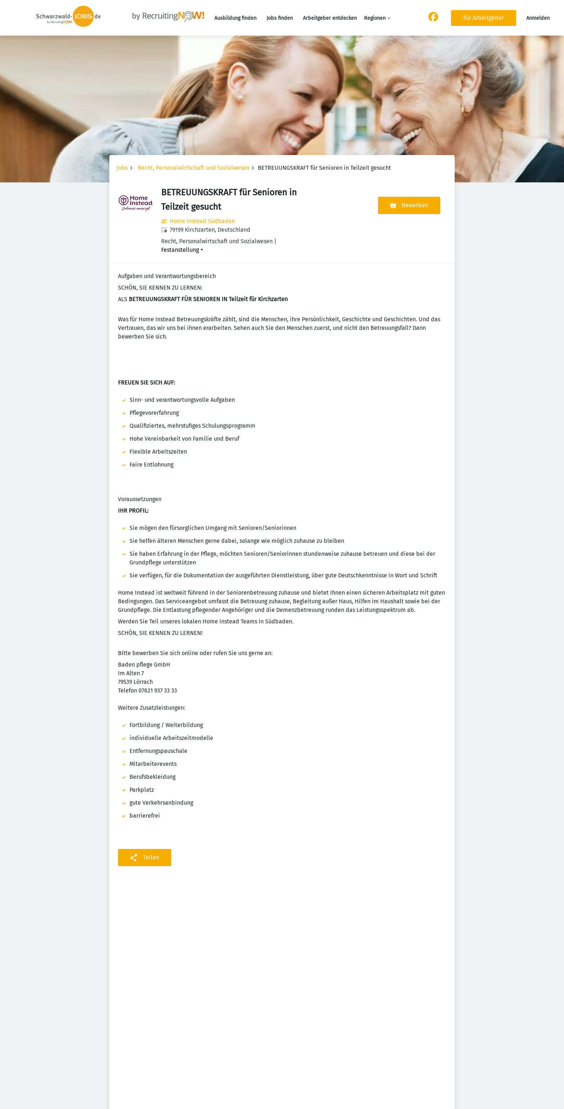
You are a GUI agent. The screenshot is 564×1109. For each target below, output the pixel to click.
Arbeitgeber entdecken (330, 18)
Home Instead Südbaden (202, 221)
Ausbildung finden (235, 18)
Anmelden (538, 18)
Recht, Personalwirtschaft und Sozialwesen (193, 167)
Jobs (122, 167)
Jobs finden (280, 18)
